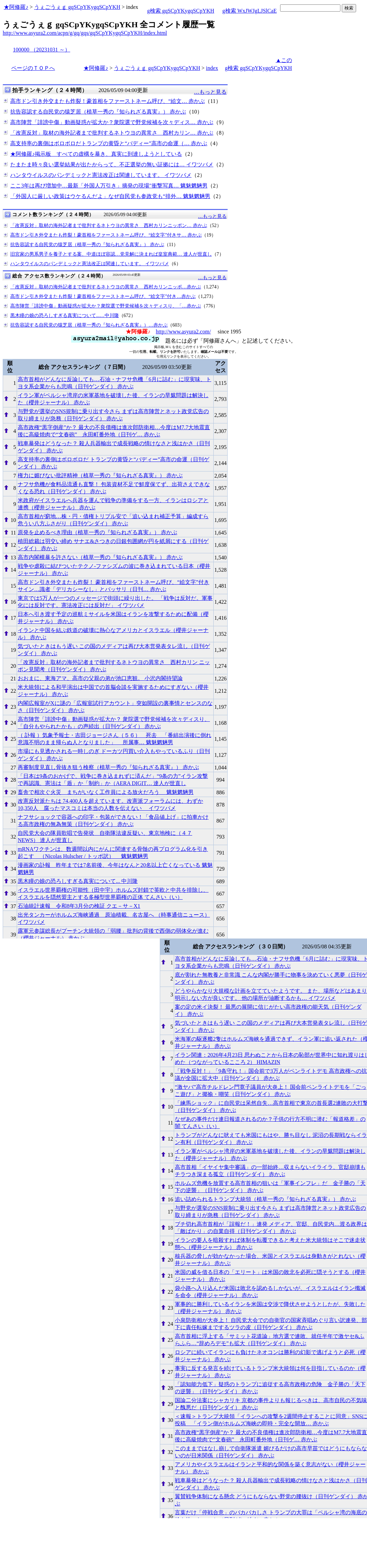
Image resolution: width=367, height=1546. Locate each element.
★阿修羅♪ (16, 7)
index (212, 68)
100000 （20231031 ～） (41, 49)
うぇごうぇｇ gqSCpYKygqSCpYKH (77, 7)
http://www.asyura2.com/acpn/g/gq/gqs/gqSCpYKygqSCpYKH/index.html (85, 33)
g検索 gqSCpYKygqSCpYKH (180, 11)
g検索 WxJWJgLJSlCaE (250, 11)
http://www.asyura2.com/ (183, 331)
